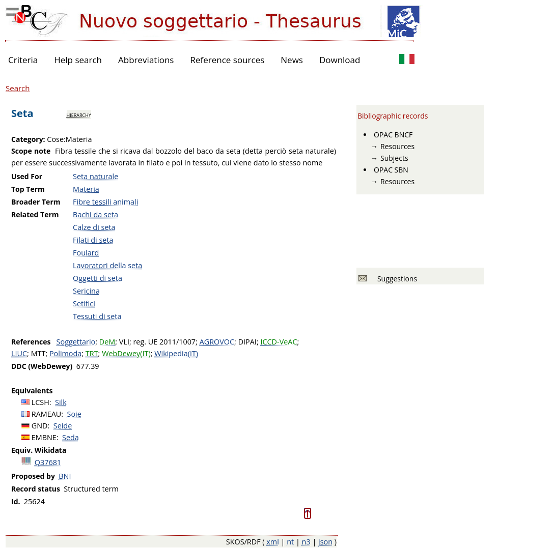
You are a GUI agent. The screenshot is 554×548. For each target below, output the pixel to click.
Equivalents (31, 390)
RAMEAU (47, 414)
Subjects (394, 158)
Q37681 (48, 462)
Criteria (23, 60)
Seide (62, 425)
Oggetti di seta (97, 278)
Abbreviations (146, 60)
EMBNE (44, 437)
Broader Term (36, 202)
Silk (61, 402)
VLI (124, 342)
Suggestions (395, 278)
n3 (306, 541)
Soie (74, 414)
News (292, 60)
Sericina (86, 291)
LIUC (19, 353)
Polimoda (65, 353)
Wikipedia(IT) (176, 353)
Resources (397, 146)
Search (18, 88)
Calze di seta (94, 227)
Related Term (35, 214)
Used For (26, 176)
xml (272, 541)
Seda (70, 437)
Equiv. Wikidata (38, 450)
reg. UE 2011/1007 (164, 342)
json (325, 541)
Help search (78, 60)
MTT (38, 353)
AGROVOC (217, 342)
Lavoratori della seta (107, 265)
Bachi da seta (95, 214)
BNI (65, 476)
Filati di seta (93, 240)
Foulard (86, 252)
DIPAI (247, 342)
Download (340, 60)
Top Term (28, 189)
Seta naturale (95, 176)
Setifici (84, 303)
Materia (86, 189)
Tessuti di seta (97, 316)
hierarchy (79, 114)
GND (40, 425)
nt (290, 541)
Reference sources (227, 60)
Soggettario (76, 342)
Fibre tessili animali (105, 202)
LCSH (40, 402)
